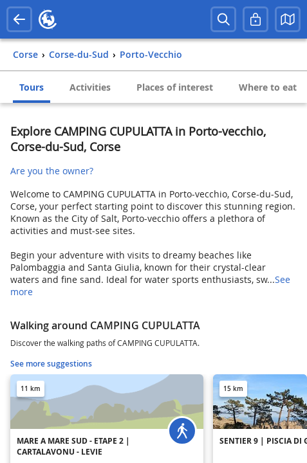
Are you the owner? (51, 171)
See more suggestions (51, 363)
